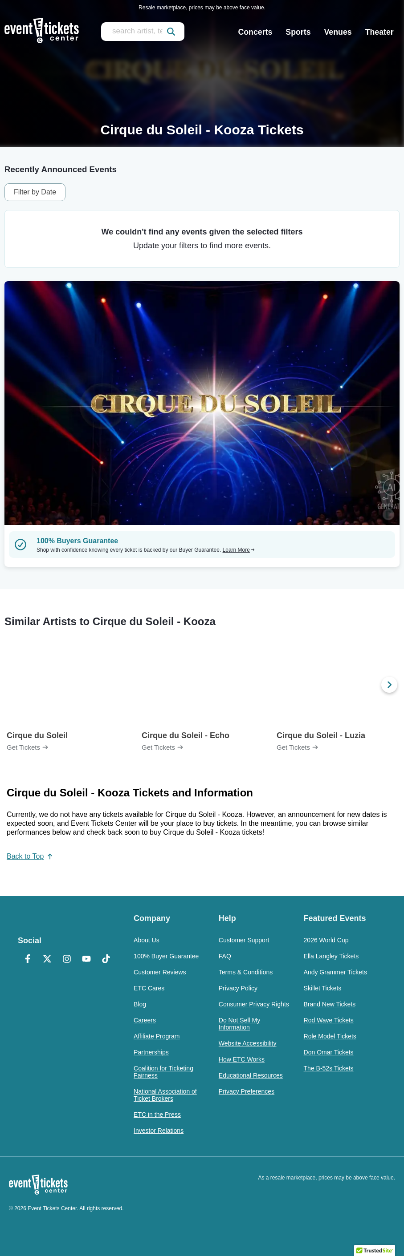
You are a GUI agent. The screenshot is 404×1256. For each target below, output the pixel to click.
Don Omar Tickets (329, 1052)
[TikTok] (106, 959)
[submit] (171, 31)
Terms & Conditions (246, 972)
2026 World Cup (326, 940)
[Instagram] (67, 959)
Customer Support (244, 940)
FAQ (225, 956)
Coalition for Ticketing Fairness (163, 1072)
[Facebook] (27, 959)
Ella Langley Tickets (331, 956)
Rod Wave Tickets (329, 1020)
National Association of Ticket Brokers (165, 1095)
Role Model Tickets (330, 1036)
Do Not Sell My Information (239, 1024)
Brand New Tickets (330, 1004)
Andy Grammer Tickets (335, 972)
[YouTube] (86, 959)
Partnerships (151, 1052)
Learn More (239, 550)
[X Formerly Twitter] (47, 959)
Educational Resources (251, 1075)
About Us (146, 940)
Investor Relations (159, 1130)
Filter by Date (35, 192)
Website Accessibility (248, 1043)
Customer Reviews (160, 972)
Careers (145, 1020)
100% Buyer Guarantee (166, 956)
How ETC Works (242, 1059)
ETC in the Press (157, 1114)
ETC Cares (149, 988)
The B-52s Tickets (329, 1068)
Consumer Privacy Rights (254, 1004)
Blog (140, 1004)
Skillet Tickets (323, 988)
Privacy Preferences (246, 1091)
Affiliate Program (157, 1036)
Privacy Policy (238, 988)
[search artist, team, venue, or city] (142, 31)
